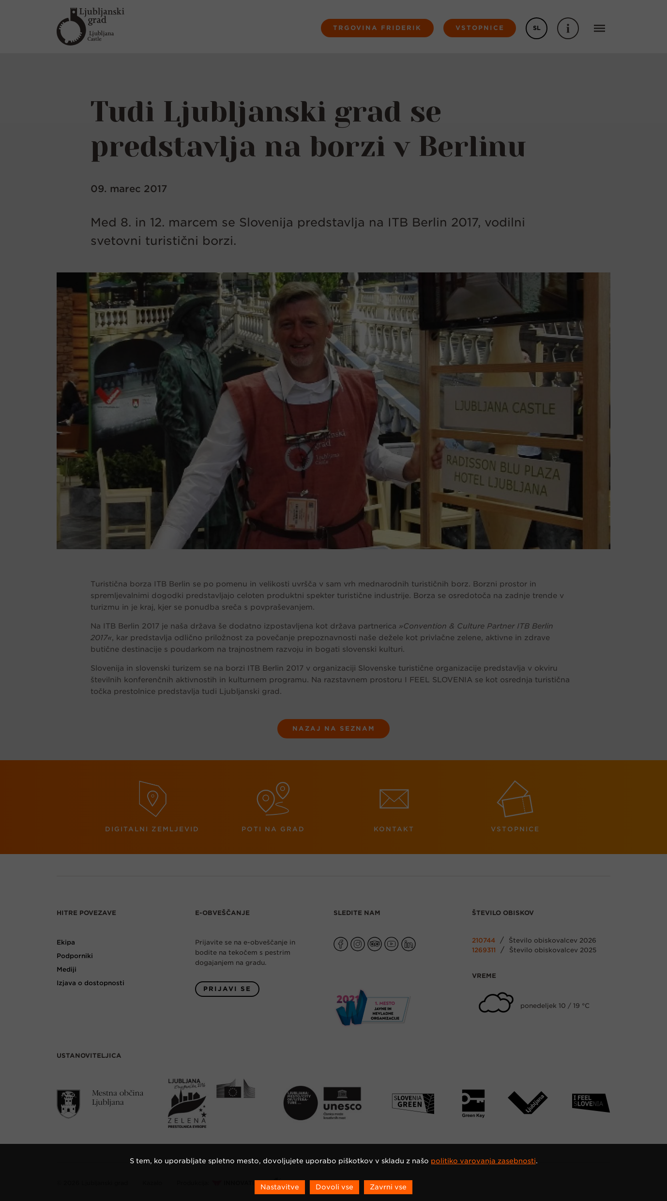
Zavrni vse (388, 1187)
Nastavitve (279, 1187)
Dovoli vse (334, 1187)
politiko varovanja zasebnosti (483, 1161)
